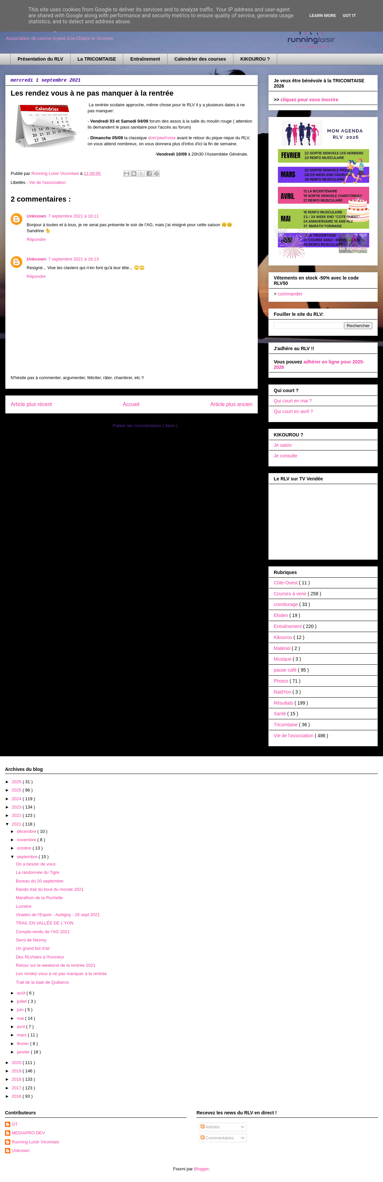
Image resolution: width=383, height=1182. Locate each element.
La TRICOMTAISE (97, 59)
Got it (349, 15)
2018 (17, 1079)
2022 (17, 815)
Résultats (284, 703)
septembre (28, 856)
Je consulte (285, 455)
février (23, 1043)
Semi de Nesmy (31, 939)
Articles (210, 1126)
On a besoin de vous (35, 864)
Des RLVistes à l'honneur (40, 956)
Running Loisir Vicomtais (35, 1141)
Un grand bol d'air (33, 948)
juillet (22, 1001)
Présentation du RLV (40, 59)
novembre (27, 839)
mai (21, 1018)
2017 (17, 1087)
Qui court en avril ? (293, 411)
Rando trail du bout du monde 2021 (50, 889)
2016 (17, 1096)
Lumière (23, 906)
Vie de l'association (47, 182)
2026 (17, 781)
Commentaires (217, 1137)
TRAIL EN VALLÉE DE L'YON (44, 922)
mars (22, 1034)
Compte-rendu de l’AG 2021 (43, 931)
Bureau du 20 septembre (39, 881)
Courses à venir (291, 593)
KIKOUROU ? (255, 59)
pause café (286, 670)
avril (21, 1026)
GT (15, 1124)
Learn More (322, 15)
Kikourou (283, 637)
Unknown (36, 216)
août (22, 992)
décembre (27, 831)
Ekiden (281, 615)
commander (290, 293)
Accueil (131, 404)
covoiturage (286, 604)
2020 (17, 1062)
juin (21, 1009)
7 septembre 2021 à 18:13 (73, 259)
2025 (17, 790)
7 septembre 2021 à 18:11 (73, 216)
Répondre (36, 239)
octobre (25, 848)
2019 (17, 1070)
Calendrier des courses (200, 59)
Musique (283, 659)
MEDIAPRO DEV (28, 1132)
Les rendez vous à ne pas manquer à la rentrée (61, 973)
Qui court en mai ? (293, 400)
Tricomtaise (286, 724)
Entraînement (145, 59)
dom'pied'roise (162, 137)
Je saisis (283, 445)
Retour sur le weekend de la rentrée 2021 (55, 965)
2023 (17, 807)
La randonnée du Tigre (37, 872)
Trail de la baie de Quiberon (42, 982)
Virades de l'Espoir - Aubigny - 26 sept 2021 (58, 914)
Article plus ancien (231, 404)
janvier (24, 1051)
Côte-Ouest (286, 582)
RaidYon (283, 692)
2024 (17, 798)
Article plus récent (31, 404)
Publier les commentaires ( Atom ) (145, 425)
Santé (280, 713)
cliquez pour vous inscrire (309, 99)
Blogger (201, 1168)
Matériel (283, 648)
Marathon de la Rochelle (39, 897)
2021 (17, 824)
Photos (281, 681)
